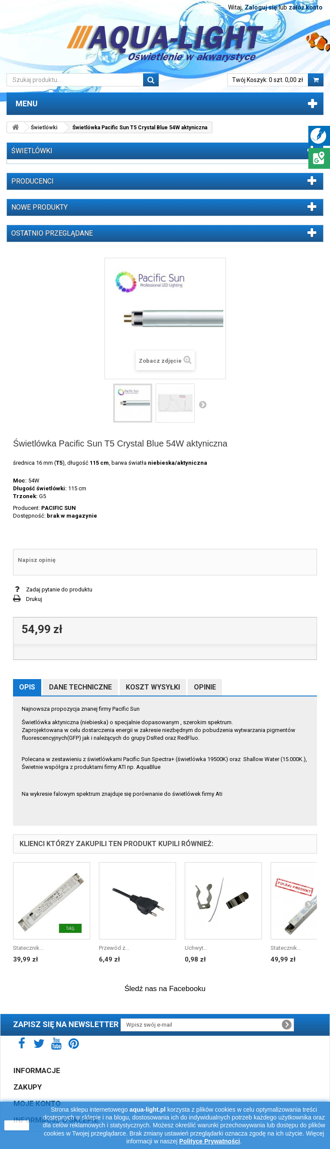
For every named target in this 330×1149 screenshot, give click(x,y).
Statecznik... (28, 948)
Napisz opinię (37, 560)
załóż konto (306, 7)
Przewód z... (114, 948)
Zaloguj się (261, 7)
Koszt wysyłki (153, 687)
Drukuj (34, 599)
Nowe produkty (39, 207)
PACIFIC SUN (58, 508)
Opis (27, 687)
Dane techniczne (80, 687)
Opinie (205, 687)
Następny (202, 404)
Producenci (32, 181)
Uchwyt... (196, 948)
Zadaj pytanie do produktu (59, 589)
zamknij (17, 1125)
